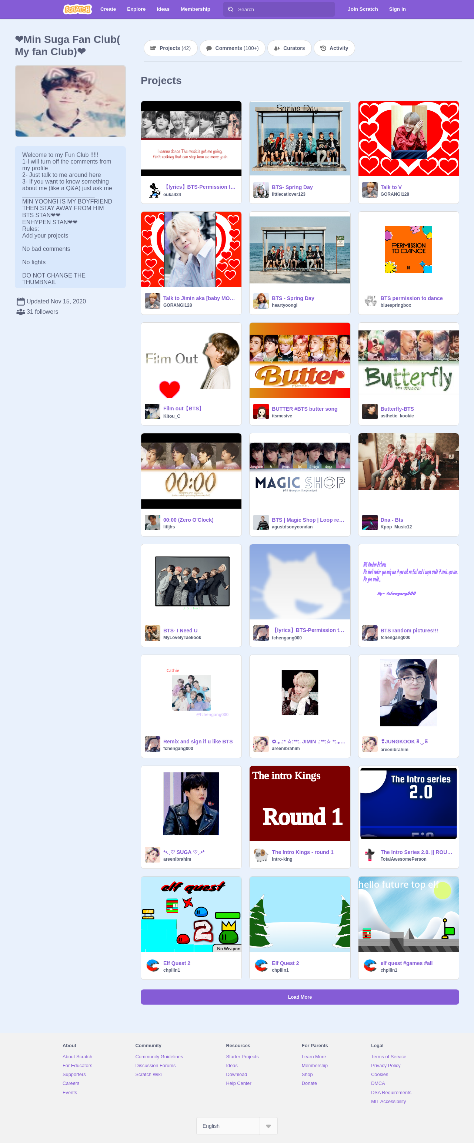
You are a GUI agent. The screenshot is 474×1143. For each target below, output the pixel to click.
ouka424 (172, 194)
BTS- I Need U (180, 630)
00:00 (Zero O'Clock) (188, 520)
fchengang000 (287, 638)
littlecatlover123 (289, 194)
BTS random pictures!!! (409, 630)
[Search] (230, 9)
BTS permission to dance (412, 298)
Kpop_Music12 (396, 527)
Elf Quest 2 (176, 963)
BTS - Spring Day (293, 298)
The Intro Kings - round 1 (302, 852)
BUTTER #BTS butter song (304, 409)
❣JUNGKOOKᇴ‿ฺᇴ (405, 741)
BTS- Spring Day (292, 187)
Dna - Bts (392, 520)
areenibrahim (286, 748)
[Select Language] (237, 1126)
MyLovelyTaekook (182, 637)
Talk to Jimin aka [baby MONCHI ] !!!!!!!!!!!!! (200, 298)
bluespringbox (396, 305)
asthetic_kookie (397, 415)
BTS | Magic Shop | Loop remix (309, 520)
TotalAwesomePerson (404, 859)
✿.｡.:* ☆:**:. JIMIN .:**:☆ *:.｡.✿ (309, 741)
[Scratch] (78, 9)
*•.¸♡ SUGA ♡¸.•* (184, 852)
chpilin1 (171, 970)
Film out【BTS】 (183, 408)
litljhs (169, 527)
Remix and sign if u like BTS (198, 741)
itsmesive (282, 415)
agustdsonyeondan (292, 527)
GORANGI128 (395, 194)
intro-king (282, 859)
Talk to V (391, 187)
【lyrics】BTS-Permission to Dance (200, 187)
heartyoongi (284, 305)
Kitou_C (171, 416)
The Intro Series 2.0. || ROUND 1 (417, 852)
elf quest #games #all (407, 963)
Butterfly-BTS (397, 409)
